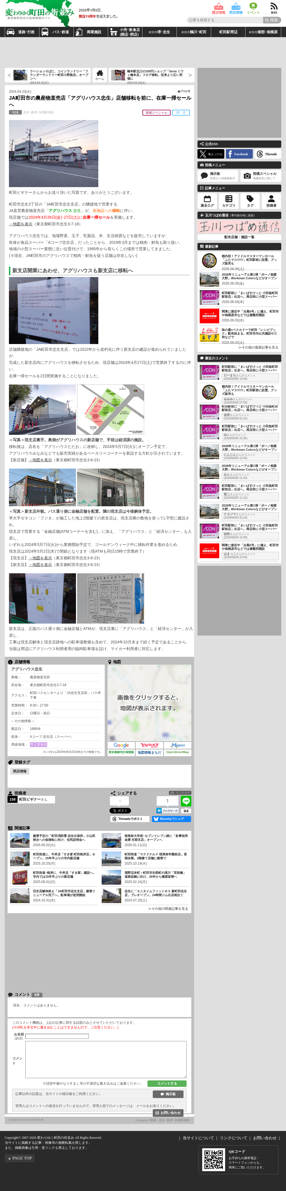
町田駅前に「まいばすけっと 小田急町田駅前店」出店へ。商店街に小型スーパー (250, 294)
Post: (185, 91)
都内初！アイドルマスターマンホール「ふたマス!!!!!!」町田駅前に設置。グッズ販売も (249, 259)
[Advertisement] (143, 52)
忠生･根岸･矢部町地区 (31, 112)
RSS (274, 6)
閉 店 (181, 112)
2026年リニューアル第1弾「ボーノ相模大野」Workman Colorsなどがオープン (249, 276)
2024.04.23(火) (20, 92)
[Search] (272, 20)
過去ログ (207, 205)
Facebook (241, 154)
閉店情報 (236, 6)
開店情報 (218, 6)
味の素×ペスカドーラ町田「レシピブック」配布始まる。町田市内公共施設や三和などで (249, 333)
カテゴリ (228, 205)
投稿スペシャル (156, 112)
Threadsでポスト (130, 818)
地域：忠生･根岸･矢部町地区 (170, 1120)
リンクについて (233, 1138)
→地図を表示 (20, 224)
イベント (253, 6)
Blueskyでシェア (172, 818)
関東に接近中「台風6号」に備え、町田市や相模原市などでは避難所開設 (250, 313)
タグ (250, 205)
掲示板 (171, 1094)
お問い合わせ (171, 1113)
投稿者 (271, 205)
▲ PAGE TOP (20, 1158)
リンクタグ (183, 792)
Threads (271, 154)
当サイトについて (198, 1138)
